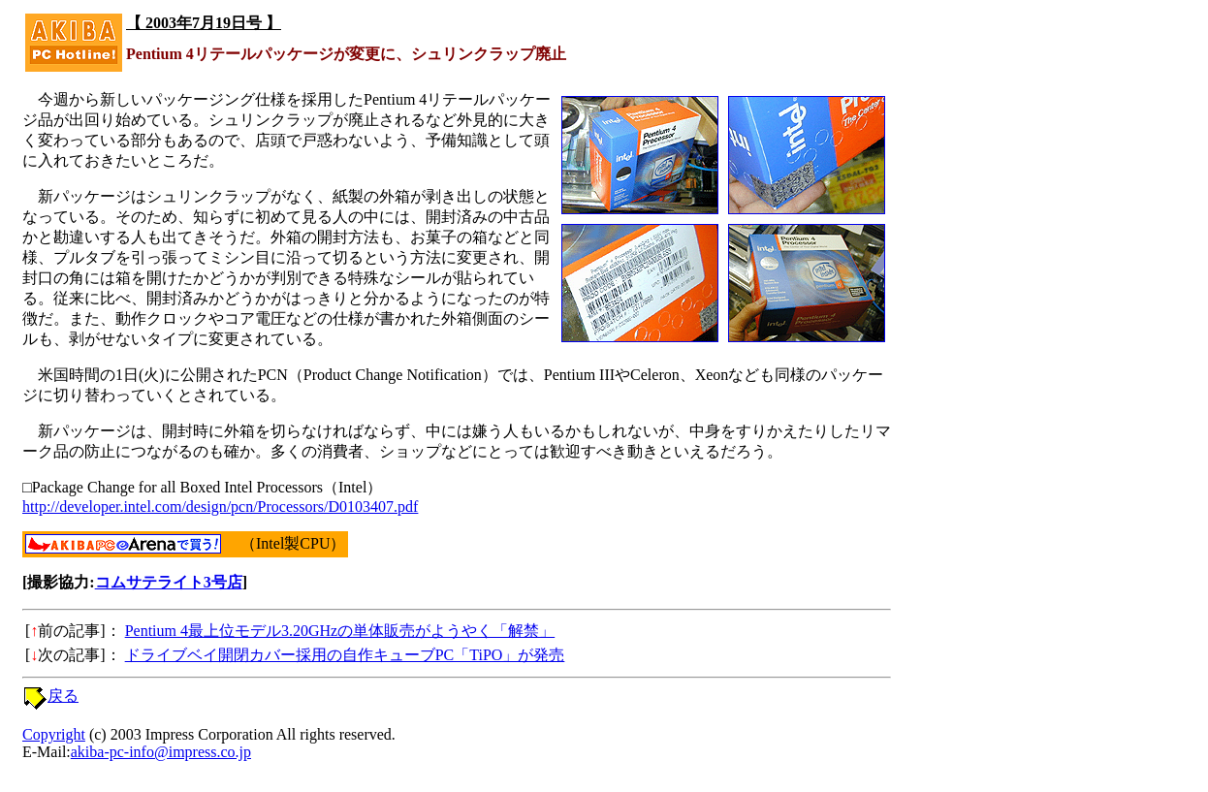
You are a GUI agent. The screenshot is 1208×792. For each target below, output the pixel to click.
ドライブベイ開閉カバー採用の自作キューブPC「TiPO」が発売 (345, 655)
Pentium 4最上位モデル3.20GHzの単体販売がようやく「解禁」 (340, 630)
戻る (63, 695)
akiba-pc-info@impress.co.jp (161, 752)
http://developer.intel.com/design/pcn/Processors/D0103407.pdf (220, 506)
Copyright (53, 734)
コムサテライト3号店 (168, 582)
